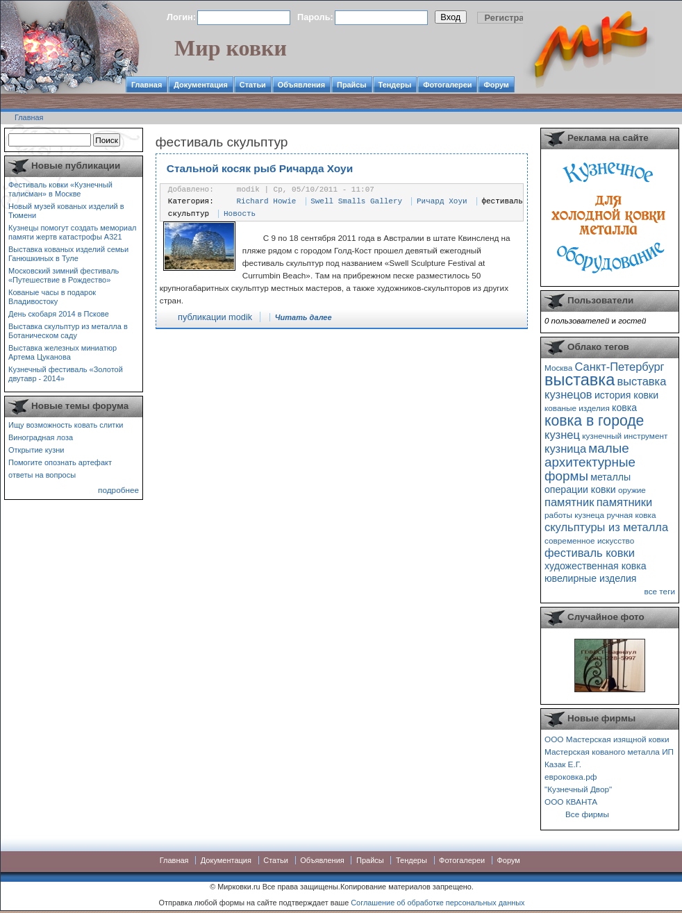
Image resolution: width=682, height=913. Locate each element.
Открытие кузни (36, 450)
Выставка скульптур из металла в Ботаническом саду (68, 331)
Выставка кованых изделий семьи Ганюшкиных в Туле (68, 253)
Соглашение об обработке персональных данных (437, 902)
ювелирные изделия (590, 578)
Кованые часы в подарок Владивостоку (52, 296)
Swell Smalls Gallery (356, 201)
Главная (146, 85)
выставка (579, 380)
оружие (632, 489)
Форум (495, 85)
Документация (201, 85)
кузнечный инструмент (624, 435)
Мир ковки (230, 47)
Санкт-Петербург (619, 366)
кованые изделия (577, 407)
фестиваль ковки (589, 552)
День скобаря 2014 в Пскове (58, 314)
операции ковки (580, 489)
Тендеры (395, 85)
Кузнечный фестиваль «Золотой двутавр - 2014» (65, 374)
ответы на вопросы (42, 475)
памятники (625, 502)
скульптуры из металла (606, 527)
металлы (610, 477)
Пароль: (315, 17)
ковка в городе (594, 420)
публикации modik (215, 317)
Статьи (253, 85)
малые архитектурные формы (589, 462)
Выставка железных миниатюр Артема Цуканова (62, 352)
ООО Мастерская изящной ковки (606, 739)
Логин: (181, 17)
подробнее (118, 489)
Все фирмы (587, 814)
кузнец (562, 434)
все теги (659, 591)
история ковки (626, 395)
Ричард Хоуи (442, 201)
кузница (565, 448)
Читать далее (303, 317)
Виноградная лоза (40, 437)
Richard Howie (267, 201)
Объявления (301, 85)
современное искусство (589, 540)
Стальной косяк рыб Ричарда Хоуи (260, 168)
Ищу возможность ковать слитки (65, 425)
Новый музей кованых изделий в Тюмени (66, 210)
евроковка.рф (570, 776)
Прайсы (352, 85)
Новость (240, 214)
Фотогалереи (447, 85)
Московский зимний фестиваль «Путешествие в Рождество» (63, 275)
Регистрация (512, 17)
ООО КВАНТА (570, 801)
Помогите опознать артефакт (60, 462)
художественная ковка (595, 565)
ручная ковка (631, 514)
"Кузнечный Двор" (578, 789)
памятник (569, 502)
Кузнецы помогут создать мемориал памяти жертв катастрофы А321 (72, 232)
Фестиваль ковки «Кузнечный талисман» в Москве (60, 189)
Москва (558, 367)
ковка (624, 407)
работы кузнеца (574, 514)
